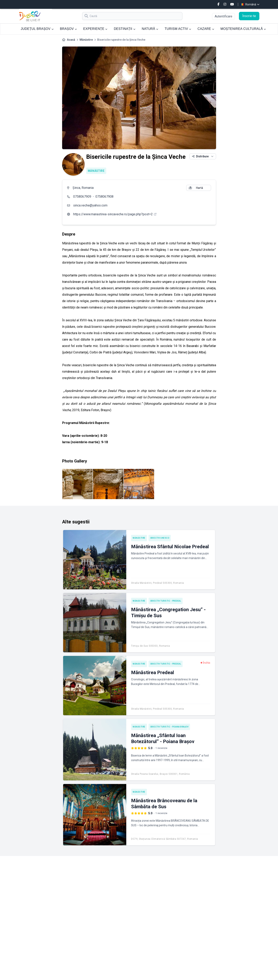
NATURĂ (150, 28)
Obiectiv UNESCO (159, 538)
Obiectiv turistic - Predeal (165, 601)
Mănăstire (86, 39)
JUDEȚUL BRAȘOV (37, 28)
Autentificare (223, 16)
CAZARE (205, 28)
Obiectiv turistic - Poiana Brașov (169, 727)
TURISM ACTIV (178, 28)
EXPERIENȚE (95, 28)
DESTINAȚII (124, 28)
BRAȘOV (68, 28)
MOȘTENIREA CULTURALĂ (243, 28)
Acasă (71, 39)
